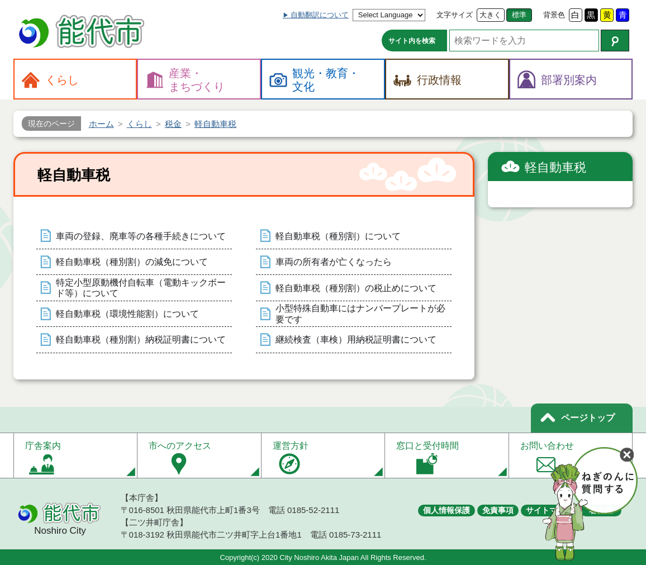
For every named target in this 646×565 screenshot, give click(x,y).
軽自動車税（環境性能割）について (127, 314)
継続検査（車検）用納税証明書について (356, 339)
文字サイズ (454, 15)
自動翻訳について (320, 15)
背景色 (554, 15)
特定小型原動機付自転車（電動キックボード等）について (141, 288)
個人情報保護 (446, 510)
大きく (490, 15)
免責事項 (498, 510)
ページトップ (588, 417)
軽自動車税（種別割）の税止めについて (356, 288)
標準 (519, 15)
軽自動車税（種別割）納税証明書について (141, 339)
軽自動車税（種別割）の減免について (132, 262)
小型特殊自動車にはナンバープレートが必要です (360, 313)
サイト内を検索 (411, 41)
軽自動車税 (555, 167)
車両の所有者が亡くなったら (334, 262)
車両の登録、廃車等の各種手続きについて (141, 236)
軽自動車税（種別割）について (338, 236)
